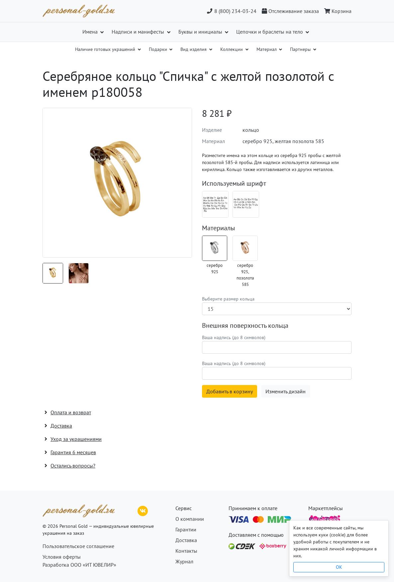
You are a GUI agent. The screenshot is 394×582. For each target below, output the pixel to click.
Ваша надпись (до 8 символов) (233, 337)
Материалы (218, 228)
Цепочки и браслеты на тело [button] (270, 31)
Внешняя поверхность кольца (245, 325)
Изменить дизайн (285, 391)
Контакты (186, 550)
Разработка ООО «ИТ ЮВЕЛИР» (79, 564)
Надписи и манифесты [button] (138, 31)
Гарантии (185, 529)
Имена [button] (90, 31)
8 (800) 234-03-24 (231, 11)
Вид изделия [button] (194, 49)
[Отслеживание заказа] (290, 11)
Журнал (184, 561)
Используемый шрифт (234, 183)
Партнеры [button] (301, 49)
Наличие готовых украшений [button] (106, 49)
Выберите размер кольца (228, 299)
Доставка (186, 540)
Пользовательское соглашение (78, 546)
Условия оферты (62, 556)
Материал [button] (267, 49)
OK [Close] (339, 567)
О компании (189, 518)
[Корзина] (336, 11)
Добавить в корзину (229, 391)
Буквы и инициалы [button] (201, 31)
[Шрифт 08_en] (246, 204)
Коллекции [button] (232, 49)
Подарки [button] (158, 49)
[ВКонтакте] (142, 510)
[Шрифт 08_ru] (215, 204)
